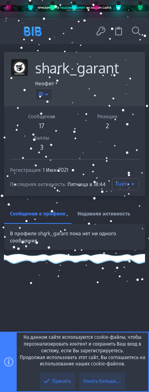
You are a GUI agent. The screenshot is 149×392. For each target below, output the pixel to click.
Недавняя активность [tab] (103, 213)
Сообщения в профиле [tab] (38, 213)
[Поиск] (136, 31)
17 (41, 126)
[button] (13, 31)
